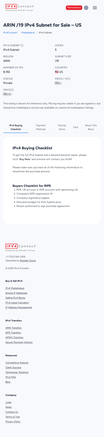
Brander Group (28, 260)
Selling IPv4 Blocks (15, 297)
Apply (8, 407)
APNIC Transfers (14, 337)
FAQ (75, 127)
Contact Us (11, 412)
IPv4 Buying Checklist (15, 127)
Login (8, 402)
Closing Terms (62, 127)
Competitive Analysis (16, 362)
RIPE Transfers (13, 332)
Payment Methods (41, 127)
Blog (7, 381)
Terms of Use (12, 416)
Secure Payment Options (19, 342)
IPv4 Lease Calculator (17, 302)
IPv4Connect (10, 32)
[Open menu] (95, 7)
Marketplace (74, 7)
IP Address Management (18, 307)
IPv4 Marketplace (14, 288)
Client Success (13, 367)
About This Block (91, 127)
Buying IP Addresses (16, 293)
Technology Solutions (16, 372)
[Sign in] (86, 7)
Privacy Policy (12, 421)
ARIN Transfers (13, 327)
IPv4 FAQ (10, 377)
